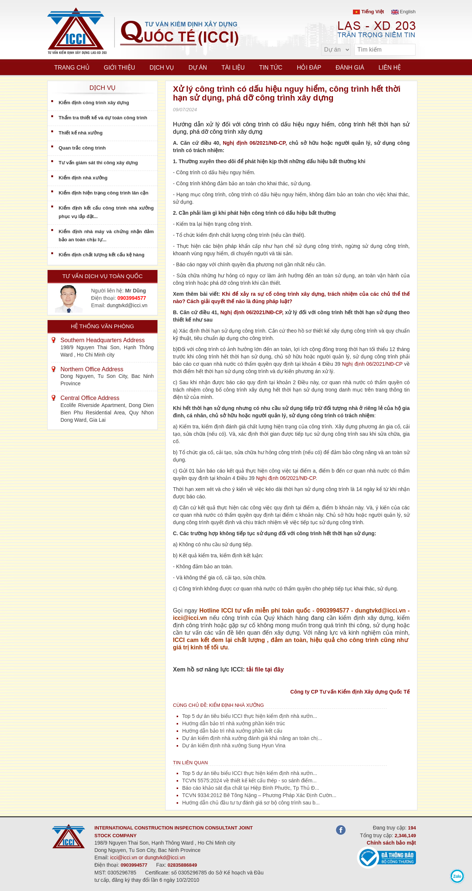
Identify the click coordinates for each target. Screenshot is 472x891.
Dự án (197, 67)
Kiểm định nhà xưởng (83, 177)
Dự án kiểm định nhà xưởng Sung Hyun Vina (233, 745)
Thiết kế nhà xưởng (81, 133)
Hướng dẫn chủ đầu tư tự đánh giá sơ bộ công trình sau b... (251, 803)
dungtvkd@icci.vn (127, 305)
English (403, 11)
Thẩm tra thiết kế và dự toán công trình (103, 117)
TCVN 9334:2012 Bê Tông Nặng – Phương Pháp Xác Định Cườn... (259, 795)
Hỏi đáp (309, 67)
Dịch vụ (161, 67)
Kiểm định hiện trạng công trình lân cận (103, 193)
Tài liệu (232, 67)
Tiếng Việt (368, 11)
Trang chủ (72, 67)
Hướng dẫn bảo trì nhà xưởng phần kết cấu (232, 731)
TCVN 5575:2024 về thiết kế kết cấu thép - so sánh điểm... (249, 780)
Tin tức (270, 67)
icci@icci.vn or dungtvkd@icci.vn (147, 857)
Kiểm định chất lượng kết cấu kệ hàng (102, 254)
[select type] (336, 50)
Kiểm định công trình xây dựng (94, 102)
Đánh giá (350, 67)
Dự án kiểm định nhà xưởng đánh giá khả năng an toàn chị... (252, 738)
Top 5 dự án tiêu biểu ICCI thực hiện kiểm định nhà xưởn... (249, 716)
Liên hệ (390, 67)
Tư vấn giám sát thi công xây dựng (98, 162)
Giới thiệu (119, 67)
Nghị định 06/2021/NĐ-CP (372, 364)
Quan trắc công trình (82, 148)
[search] (406, 50)
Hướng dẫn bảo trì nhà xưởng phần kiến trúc (233, 723)
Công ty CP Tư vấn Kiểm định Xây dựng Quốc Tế (350, 692)
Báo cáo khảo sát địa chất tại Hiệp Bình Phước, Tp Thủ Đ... (250, 788)
